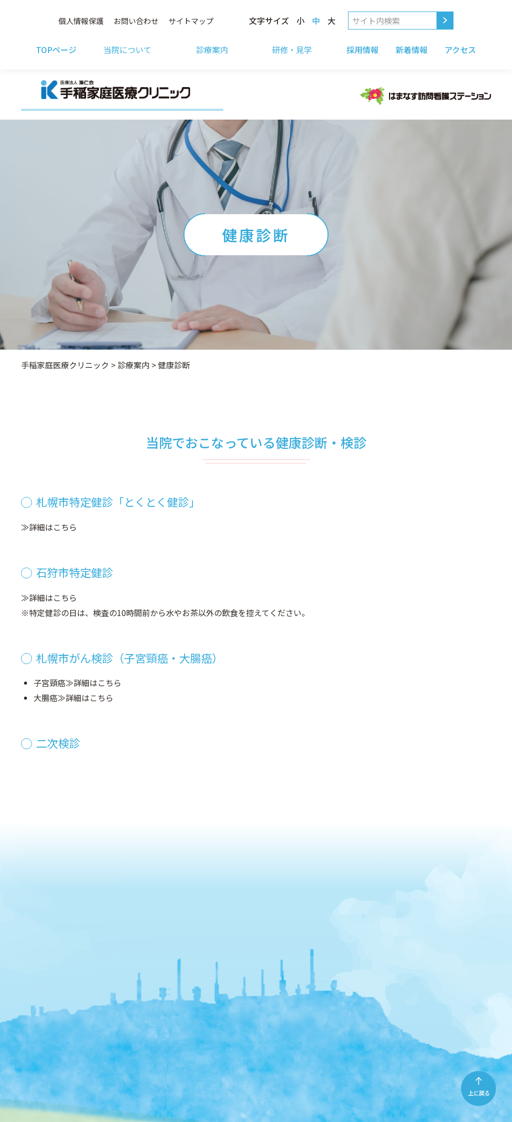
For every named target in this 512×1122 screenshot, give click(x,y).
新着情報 (412, 50)
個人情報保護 (81, 21)
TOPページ (56, 50)
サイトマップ (191, 21)
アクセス (460, 50)
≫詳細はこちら (49, 527)
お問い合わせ (136, 21)
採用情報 (362, 50)
